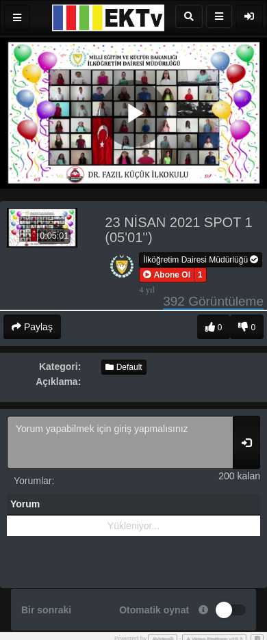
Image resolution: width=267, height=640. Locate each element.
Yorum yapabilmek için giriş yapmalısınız (120, 442)
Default (123, 367)
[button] (166, 274)
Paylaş (32, 326)
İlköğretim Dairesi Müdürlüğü (200, 260)
